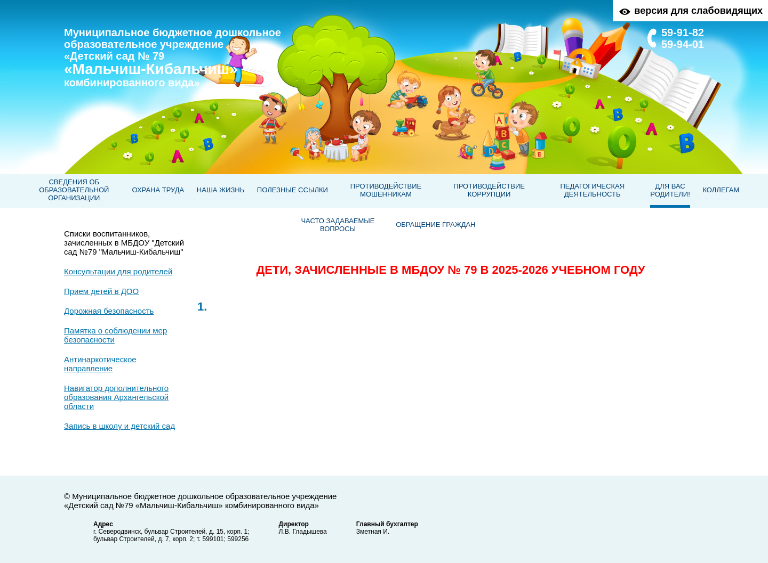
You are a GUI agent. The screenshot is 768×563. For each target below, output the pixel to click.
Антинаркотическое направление (100, 364)
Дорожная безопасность (109, 310)
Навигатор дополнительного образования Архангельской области (116, 397)
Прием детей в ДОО (101, 291)
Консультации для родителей (118, 271)
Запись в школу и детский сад (119, 425)
